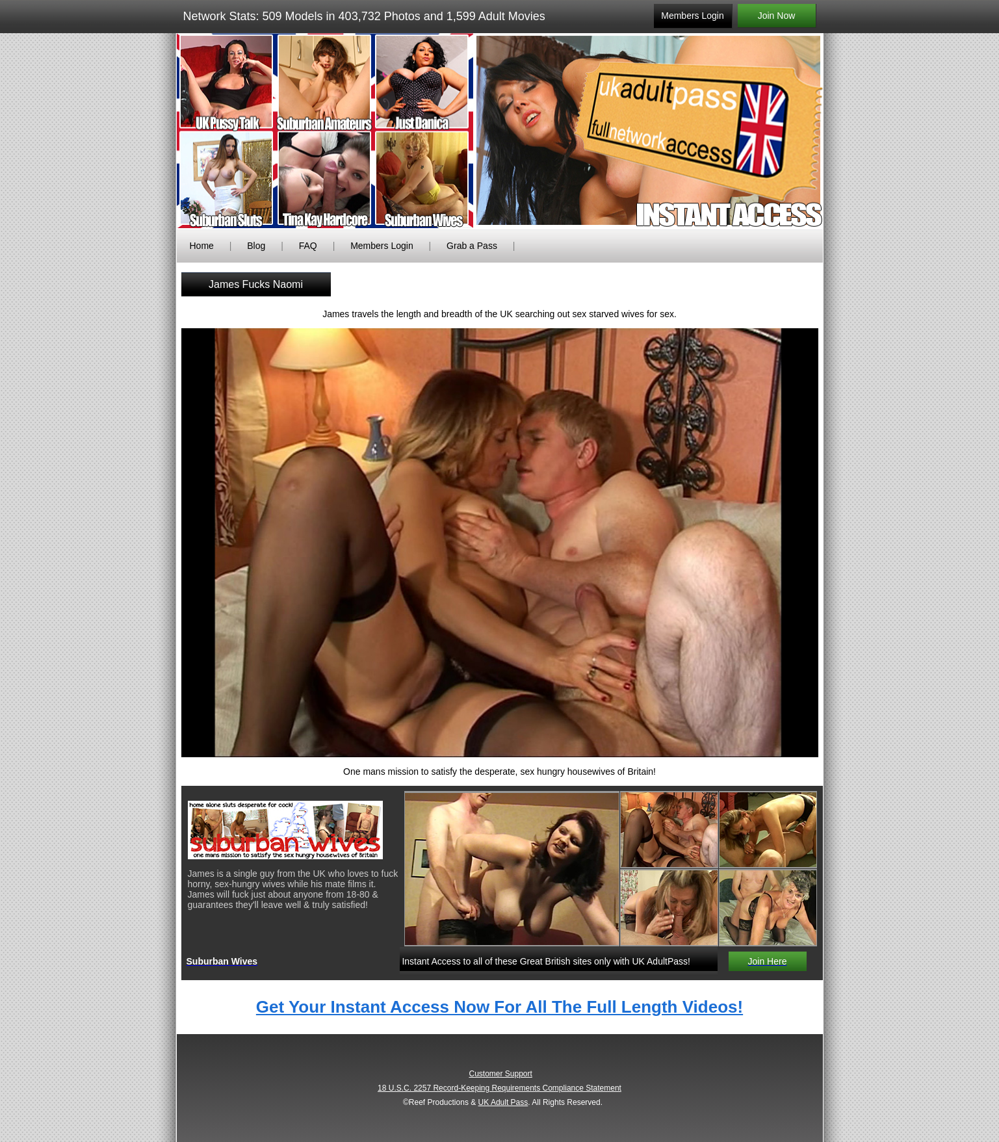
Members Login (381, 245)
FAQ (308, 245)
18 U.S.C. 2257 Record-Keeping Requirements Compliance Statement (499, 1088)
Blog (256, 245)
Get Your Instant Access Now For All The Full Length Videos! (499, 1007)
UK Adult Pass (503, 1102)
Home (202, 245)
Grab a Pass (472, 245)
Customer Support (500, 1073)
